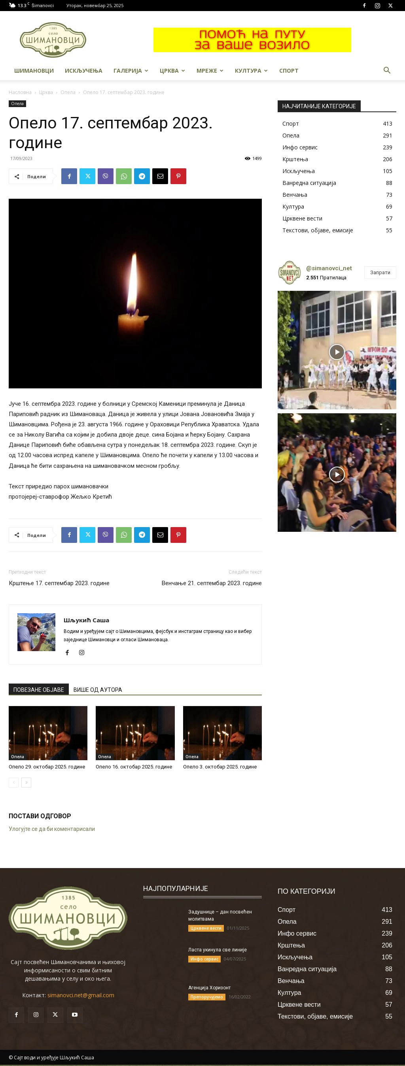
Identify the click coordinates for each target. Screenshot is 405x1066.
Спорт (289, 70)
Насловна (20, 92)
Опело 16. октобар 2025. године (134, 767)
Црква (172, 70)
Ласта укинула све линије (217, 950)
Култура (251, 70)
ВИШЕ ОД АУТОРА (98, 690)
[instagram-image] (337, 350)
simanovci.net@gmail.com (80, 995)
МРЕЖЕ (210, 70)
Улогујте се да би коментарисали (52, 829)
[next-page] (26, 782)
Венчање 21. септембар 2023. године (212, 583)
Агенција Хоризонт (209, 988)
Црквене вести (206, 928)
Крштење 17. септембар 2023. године (59, 583)
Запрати (380, 272)
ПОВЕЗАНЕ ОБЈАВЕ (38, 690)
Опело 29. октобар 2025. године (47, 767)
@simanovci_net (329, 268)
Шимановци (34, 70)
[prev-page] (14, 782)
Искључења (83, 70)
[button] (386, 71)
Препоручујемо (207, 997)
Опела (68, 92)
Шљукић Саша (86, 620)
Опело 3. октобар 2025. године (220, 767)
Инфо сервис (204, 959)
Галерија (131, 70)
